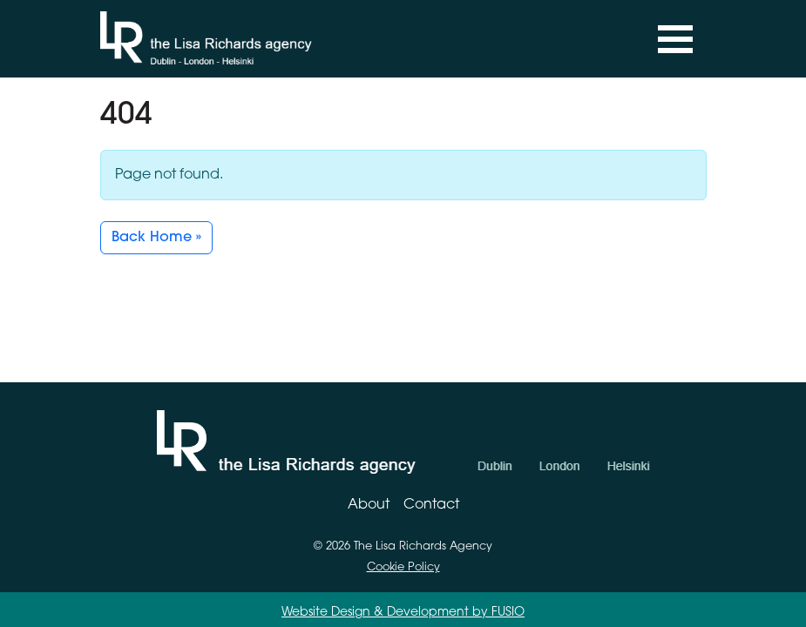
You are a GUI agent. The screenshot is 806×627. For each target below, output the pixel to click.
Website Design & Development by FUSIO (403, 612)
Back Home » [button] (156, 238)
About (368, 505)
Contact (431, 505)
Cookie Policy (403, 567)
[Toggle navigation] (675, 39)
